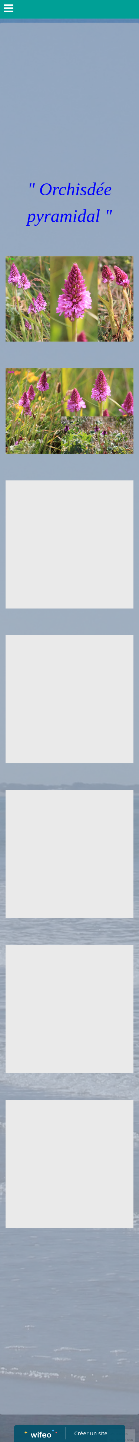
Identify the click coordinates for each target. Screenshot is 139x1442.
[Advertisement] (69, 96)
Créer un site (90, 1433)
